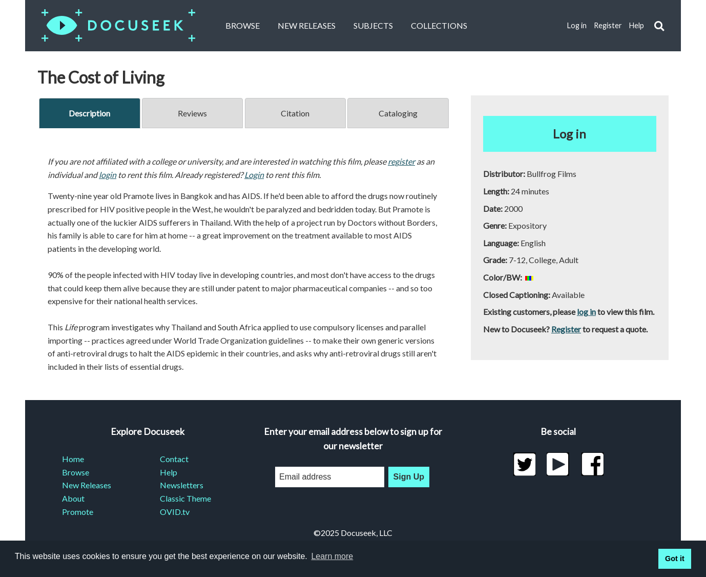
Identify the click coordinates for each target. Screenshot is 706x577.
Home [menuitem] (73, 459)
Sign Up (408, 476)
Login (254, 175)
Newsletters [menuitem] (181, 485)
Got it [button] (674, 558)
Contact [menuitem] (174, 459)
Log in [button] (569, 133)
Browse (242, 25)
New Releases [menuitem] (86, 485)
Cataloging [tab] (398, 113)
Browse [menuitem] (75, 472)
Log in (577, 25)
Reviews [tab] (192, 113)
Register (608, 25)
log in (586, 311)
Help (636, 25)
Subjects (373, 25)
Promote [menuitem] (77, 511)
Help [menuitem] (168, 472)
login (107, 175)
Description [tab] (89, 113)
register (401, 161)
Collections (439, 25)
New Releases (307, 25)
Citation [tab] (295, 113)
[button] (659, 26)
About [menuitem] (73, 498)
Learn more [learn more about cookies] (332, 556)
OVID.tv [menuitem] (175, 511)
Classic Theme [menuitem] (185, 498)
